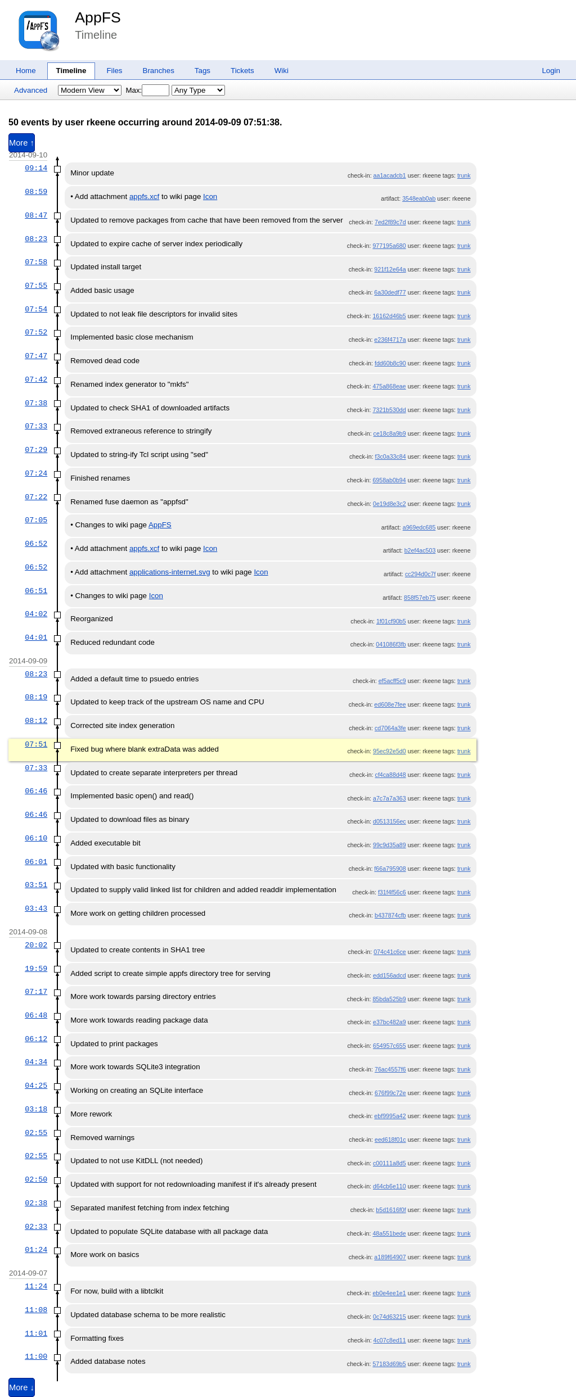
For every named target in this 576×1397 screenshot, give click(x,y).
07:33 (36, 426)
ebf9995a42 (390, 1116)
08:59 (36, 192)
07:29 (36, 450)
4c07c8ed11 (390, 1340)
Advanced (30, 90)
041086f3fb (391, 644)
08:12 (36, 721)
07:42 (36, 379)
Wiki (281, 70)
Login (551, 70)
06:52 (36, 544)
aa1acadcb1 (390, 175)
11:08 (36, 1310)
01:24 (36, 1250)
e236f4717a (390, 339)
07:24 (36, 473)
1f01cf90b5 (391, 621)
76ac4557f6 (390, 1069)
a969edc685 (419, 527)
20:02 (36, 945)
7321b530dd (389, 409)
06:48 (36, 1015)
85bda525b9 (389, 999)
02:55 (36, 1133)
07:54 (36, 309)
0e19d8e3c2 (389, 503)
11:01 (36, 1333)
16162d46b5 (389, 316)
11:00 (36, 1356)
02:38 (36, 1203)
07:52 (36, 332)
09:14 (36, 168)
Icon (210, 196)
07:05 (36, 520)
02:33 (36, 1227)
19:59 (36, 969)
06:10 (36, 838)
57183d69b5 (389, 1363)
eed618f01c (390, 1139)
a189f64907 (390, 1257)
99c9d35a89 (389, 845)
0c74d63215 (389, 1316)
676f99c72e (390, 1092)
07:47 (36, 356)
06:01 (36, 862)
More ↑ (21, 142)
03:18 (36, 1109)
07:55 (36, 286)
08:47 (36, 215)
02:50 (36, 1179)
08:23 (36, 239)
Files (114, 70)
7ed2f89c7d (390, 222)
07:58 (36, 262)
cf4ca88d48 (390, 774)
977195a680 (389, 245)
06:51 (36, 591)
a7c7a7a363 (389, 798)
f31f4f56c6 (392, 892)
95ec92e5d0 (389, 751)
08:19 (36, 697)
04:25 (36, 1085)
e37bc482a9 (389, 1022)
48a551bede (389, 1233)
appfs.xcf (144, 196)
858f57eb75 (419, 597)
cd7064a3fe (390, 728)
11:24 (36, 1286)
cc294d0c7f (420, 574)
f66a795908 (390, 868)
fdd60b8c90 (390, 363)
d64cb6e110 (389, 1186)
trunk (464, 175)
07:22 (36, 497)
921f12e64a (390, 269)
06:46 (36, 791)
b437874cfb (390, 915)
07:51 (36, 744)
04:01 (36, 637)
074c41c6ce (390, 951)
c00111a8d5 (389, 1163)
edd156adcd (389, 975)
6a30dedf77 (390, 292)
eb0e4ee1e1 (389, 1293)
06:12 (36, 1039)
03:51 (36, 885)
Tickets (242, 70)
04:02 (36, 614)
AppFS (98, 17)
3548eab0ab (418, 198)
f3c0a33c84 (390, 456)
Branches (158, 70)
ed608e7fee (390, 704)
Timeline (71, 70)
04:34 (36, 1062)
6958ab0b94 (389, 480)
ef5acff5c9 (392, 680)
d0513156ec (389, 821)
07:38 (36, 403)
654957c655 (389, 1045)
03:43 (36, 908)
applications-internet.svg (169, 572)
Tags (202, 70)
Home (26, 70)
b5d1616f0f (391, 1209)
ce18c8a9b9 (390, 433)
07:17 (36, 992)
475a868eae (389, 386)
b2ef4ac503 (420, 550)
